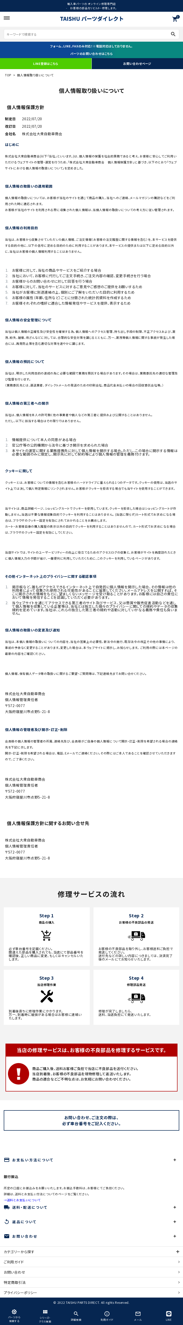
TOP (8, 75)
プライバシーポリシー (20, 1292)
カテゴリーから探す (19, 1251)
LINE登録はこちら (45, 63)
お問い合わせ (14, 1272)
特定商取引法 (15, 1282)
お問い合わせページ (137, 63)
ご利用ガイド (14, 1261)
